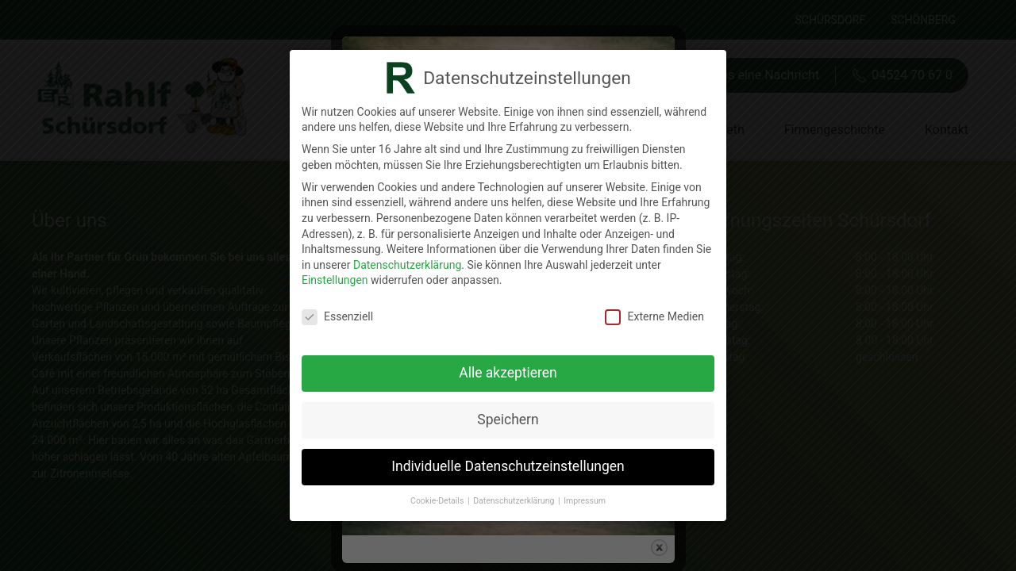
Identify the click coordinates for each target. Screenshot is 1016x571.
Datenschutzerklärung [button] (514, 501)
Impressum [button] (585, 501)
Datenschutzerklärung (407, 265)
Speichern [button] (507, 419)
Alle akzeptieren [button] (508, 373)
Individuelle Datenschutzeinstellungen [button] (507, 466)
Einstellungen (335, 280)
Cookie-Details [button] (438, 501)
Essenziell (337, 316)
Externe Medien (654, 316)
